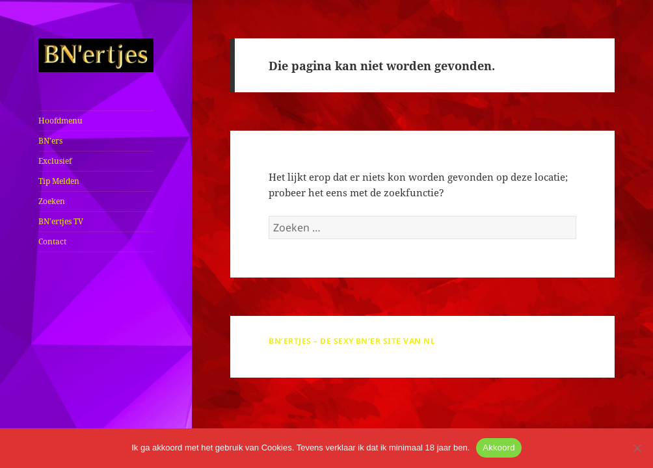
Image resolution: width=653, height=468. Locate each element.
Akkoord (498, 447)
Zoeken (51, 201)
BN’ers (50, 140)
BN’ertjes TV (60, 221)
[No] (636, 447)
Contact (52, 241)
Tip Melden (58, 181)
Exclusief (55, 160)
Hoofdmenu (60, 120)
